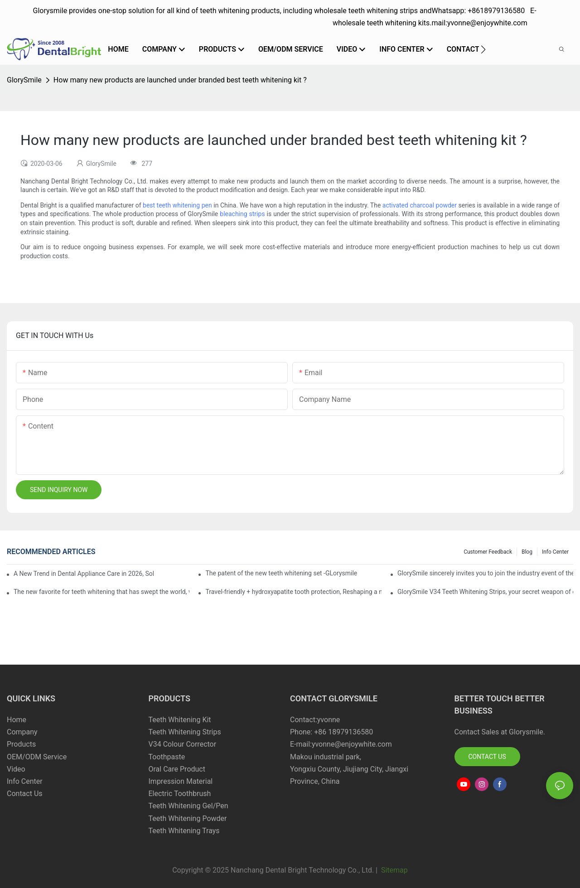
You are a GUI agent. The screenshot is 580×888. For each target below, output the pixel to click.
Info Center (555, 552)
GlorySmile (24, 80)
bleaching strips (242, 213)
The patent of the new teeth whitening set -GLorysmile (281, 573)
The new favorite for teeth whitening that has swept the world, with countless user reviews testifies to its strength (101, 591)
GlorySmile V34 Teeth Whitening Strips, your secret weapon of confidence (485, 591)
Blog (527, 552)
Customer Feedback (488, 552)
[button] (483, 49)
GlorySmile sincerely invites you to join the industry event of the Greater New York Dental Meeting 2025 (485, 573)
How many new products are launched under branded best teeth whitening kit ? (180, 80)
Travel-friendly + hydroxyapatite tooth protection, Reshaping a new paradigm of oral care (293, 591)
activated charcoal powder (419, 205)
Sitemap (393, 870)
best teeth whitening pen (177, 205)
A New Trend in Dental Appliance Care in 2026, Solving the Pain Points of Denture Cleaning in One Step (84, 573)
